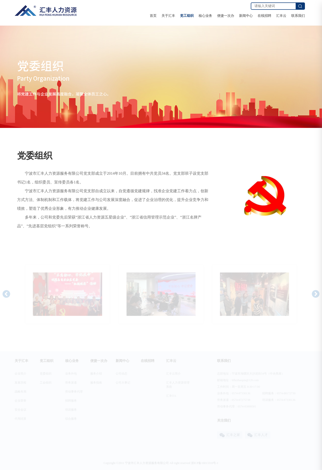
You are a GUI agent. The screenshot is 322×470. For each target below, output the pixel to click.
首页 (153, 16)
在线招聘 (264, 16)
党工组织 (187, 16)
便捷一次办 (225, 16)
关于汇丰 (168, 16)
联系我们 (298, 16)
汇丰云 (281, 16)
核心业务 (205, 16)
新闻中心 (246, 16)
